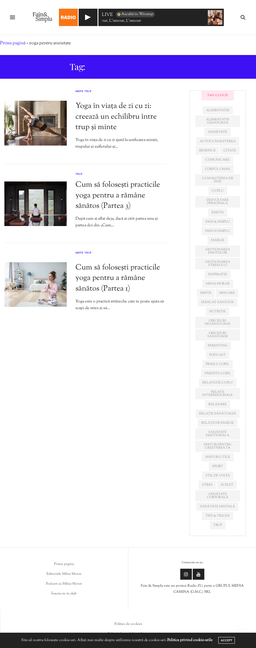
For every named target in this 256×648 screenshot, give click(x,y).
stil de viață (217, 475)
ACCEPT (226, 640)
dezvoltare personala (217, 201)
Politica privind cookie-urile (189, 640)
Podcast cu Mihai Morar (64, 583)
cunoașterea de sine (217, 180)
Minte (79, 91)
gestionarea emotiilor (217, 251)
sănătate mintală (217, 506)
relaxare (217, 404)
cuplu (217, 190)
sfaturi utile (217, 457)
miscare (227, 293)
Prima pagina (64, 564)
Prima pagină (13, 43)
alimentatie (217, 110)
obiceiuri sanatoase (217, 335)
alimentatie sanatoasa (217, 121)
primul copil (217, 364)
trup (217, 525)
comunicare (217, 159)
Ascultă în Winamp (134, 14)
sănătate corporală (217, 496)
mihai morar (218, 283)
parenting (218, 345)
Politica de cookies (128, 624)
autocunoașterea (218, 141)
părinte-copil (218, 373)
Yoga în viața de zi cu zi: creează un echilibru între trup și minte (116, 117)
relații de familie (217, 423)
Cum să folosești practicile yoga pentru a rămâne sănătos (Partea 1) (117, 278)
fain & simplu (217, 221)
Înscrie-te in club (64, 593)
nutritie (217, 311)
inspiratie (217, 274)
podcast (217, 355)
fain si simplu (217, 231)
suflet (227, 484)
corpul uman (217, 169)
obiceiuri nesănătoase (217, 322)
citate (229, 150)
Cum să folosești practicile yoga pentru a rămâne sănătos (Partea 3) (117, 195)
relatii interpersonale (217, 393)
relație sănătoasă (217, 413)
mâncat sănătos (217, 302)
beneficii (207, 150)
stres (207, 484)
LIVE (107, 15)
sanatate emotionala (217, 434)
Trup (87, 91)
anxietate (217, 132)
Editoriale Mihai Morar (64, 574)
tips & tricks (217, 515)
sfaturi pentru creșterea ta (217, 446)
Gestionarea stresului (217, 263)
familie (217, 240)
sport (217, 466)
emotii (218, 212)
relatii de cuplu (217, 382)
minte (205, 293)
